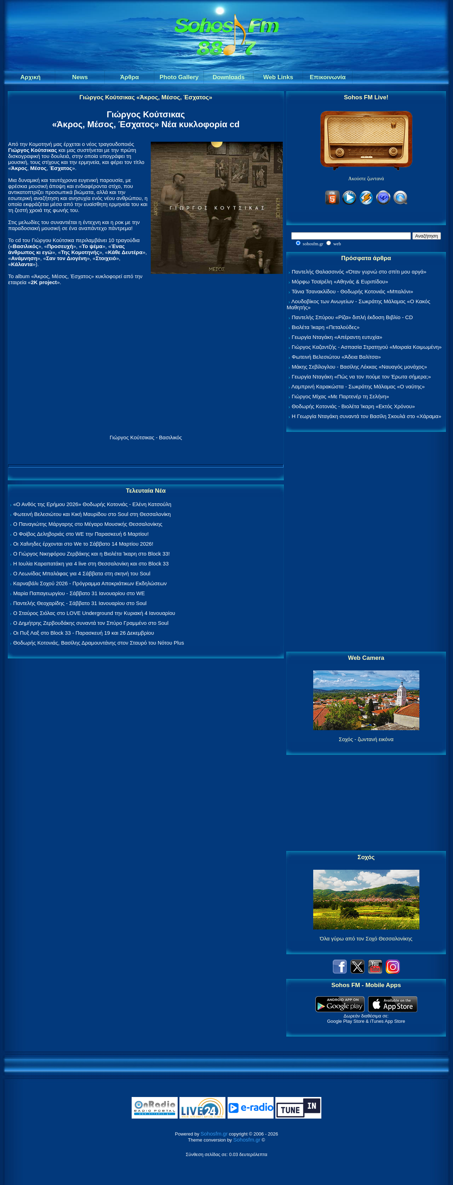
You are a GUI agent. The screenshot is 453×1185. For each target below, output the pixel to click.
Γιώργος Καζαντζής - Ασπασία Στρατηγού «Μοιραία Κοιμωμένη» (367, 347)
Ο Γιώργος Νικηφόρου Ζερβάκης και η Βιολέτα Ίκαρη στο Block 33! (91, 554)
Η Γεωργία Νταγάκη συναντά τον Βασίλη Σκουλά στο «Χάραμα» (366, 416)
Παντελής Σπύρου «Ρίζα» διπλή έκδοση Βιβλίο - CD (352, 317)
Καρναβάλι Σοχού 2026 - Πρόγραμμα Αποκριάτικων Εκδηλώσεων (90, 583)
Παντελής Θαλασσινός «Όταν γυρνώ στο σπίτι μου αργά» (359, 272)
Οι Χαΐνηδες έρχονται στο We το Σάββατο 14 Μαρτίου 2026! (83, 544)
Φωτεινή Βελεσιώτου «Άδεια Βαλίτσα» (336, 357)
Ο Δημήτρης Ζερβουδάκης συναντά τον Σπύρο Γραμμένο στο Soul (90, 623)
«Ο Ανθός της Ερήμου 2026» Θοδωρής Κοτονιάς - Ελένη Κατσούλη (92, 504)
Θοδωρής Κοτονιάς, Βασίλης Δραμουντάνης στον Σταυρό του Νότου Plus (98, 643)
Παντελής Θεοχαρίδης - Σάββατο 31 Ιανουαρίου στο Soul (80, 603)
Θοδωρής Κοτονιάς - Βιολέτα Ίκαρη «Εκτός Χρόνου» (353, 406)
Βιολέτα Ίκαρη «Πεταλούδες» (326, 327)
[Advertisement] (366, 542)
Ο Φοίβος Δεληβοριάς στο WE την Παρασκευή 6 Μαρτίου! (81, 534)
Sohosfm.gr (214, 1134)
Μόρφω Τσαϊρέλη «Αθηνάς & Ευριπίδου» (340, 281)
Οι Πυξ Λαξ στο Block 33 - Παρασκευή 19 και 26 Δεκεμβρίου (83, 633)
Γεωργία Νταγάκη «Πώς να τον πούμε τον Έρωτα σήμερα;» (361, 377)
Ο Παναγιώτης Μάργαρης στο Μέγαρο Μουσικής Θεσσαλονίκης (87, 524)
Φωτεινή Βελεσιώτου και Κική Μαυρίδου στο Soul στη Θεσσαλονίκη (92, 514)
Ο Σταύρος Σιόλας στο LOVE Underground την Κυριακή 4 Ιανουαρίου (94, 613)
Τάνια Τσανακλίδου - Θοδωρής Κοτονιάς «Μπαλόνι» (352, 291)
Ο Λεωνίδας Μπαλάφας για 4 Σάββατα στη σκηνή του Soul (81, 573)
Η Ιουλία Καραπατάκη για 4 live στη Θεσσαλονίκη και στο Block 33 (90, 564)
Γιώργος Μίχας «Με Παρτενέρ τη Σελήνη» (340, 396)
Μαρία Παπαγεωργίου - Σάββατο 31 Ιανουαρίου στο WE (79, 593)
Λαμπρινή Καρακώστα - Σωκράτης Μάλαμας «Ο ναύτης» (358, 386)
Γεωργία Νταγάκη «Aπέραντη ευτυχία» (337, 337)
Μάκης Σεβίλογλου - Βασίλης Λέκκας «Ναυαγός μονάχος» (359, 367)
